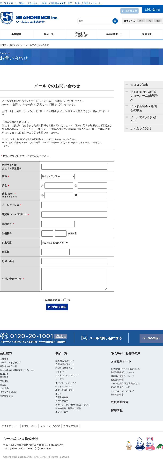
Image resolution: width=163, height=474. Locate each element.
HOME (3, 45)
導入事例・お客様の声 (81, 34)
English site (129, 11)
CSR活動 (4, 388)
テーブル (59, 379)
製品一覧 (49, 34)
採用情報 (147, 34)
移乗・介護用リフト (64, 390)
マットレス (60, 371)
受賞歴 (3, 385)
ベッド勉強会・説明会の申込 (143, 108)
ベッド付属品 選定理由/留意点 (125, 383)
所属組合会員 (6, 395)
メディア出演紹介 (8, 392)
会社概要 (4, 359)
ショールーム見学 (50, 426)
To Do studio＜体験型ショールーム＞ (17, 370)
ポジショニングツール (66, 382)
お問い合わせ (16, 45)
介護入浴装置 (61, 397)
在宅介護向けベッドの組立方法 (126, 369)
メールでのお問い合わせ (143, 119)
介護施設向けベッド (64, 364)
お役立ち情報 (117, 380)
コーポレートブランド (10, 362)
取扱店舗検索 (117, 394)
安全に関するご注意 (120, 387)
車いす (58, 394)
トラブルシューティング (122, 391)
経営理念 (4, 377)
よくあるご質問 (140, 128)
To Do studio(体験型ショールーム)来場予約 (144, 95)
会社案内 (16, 34)
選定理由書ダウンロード (122, 376)
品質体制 (4, 381)
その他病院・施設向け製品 (68, 408)
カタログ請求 (139, 84)
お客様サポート (114, 34)
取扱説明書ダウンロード (122, 372)
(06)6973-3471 (18, 448)
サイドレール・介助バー (67, 375)
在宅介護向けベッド (64, 368)
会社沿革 (4, 373)
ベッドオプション (63, 386)
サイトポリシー (10, 426)
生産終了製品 (61, 412)
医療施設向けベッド (64, 360)
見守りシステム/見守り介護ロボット (72, 404)
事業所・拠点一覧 (8, 366)
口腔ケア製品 (61, 401)
